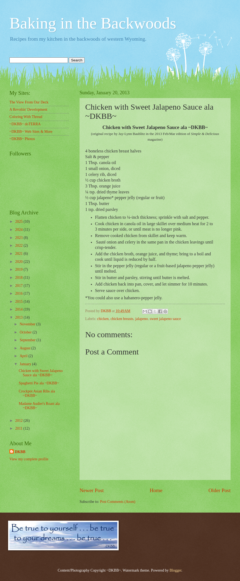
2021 (19, 254)
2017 (19, 286)
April (24, 356)
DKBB (20, 452)
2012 (19, 421)
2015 (19, 302)
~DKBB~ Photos (22, 139)
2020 (19, 262)
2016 (19, 293)
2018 (19, 278)
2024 (19, 230)
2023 (19, 238)
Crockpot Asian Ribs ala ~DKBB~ (37, 393)
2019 (19, 269)
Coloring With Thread (25, 117)
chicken (103, 319)
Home (156, 490)
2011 (19, 428)
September (28, 340)
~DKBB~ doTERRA (25, 124)
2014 (19, 309)
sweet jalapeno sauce (165, 319)
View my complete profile (28, 459)
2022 (19, 245)
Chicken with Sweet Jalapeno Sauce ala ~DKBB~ (41, 373)
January (26, 364)
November (28, 324)
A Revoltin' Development (28, 109)
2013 (19, 317)
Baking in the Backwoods (92, 23)
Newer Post (92, 490)
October (26, 332)
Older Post (219, 490)
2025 (19, 222)
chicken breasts (122, 319)
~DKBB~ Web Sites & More (30, 132)
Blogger (175, 570)
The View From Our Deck (29, 102)
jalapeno (141, 319)
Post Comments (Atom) (117, 502)
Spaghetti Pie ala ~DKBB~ (39, 383)
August (25, 348)
